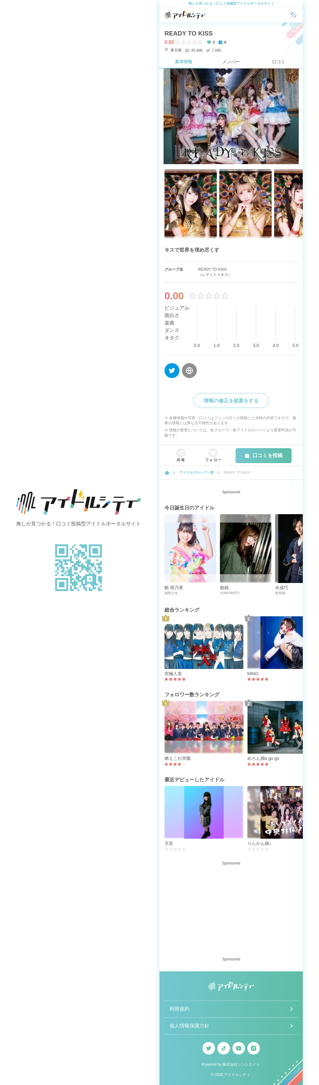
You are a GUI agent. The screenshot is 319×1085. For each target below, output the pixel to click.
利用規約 (179, 1009)
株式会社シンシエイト (241, 1064)
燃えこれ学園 (177, 758)
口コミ (278, 61)
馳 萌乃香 (173, 587)
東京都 (173, 50)
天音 (168, 843)
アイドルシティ (237, 1075)
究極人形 (173, 673)
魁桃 (224, 587)
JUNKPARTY (230, 593)
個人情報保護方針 (189, 1025)
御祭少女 (171, 593)
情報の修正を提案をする (231, 400)
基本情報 (183, 61)
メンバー (231, 61)
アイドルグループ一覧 (196, 472)
